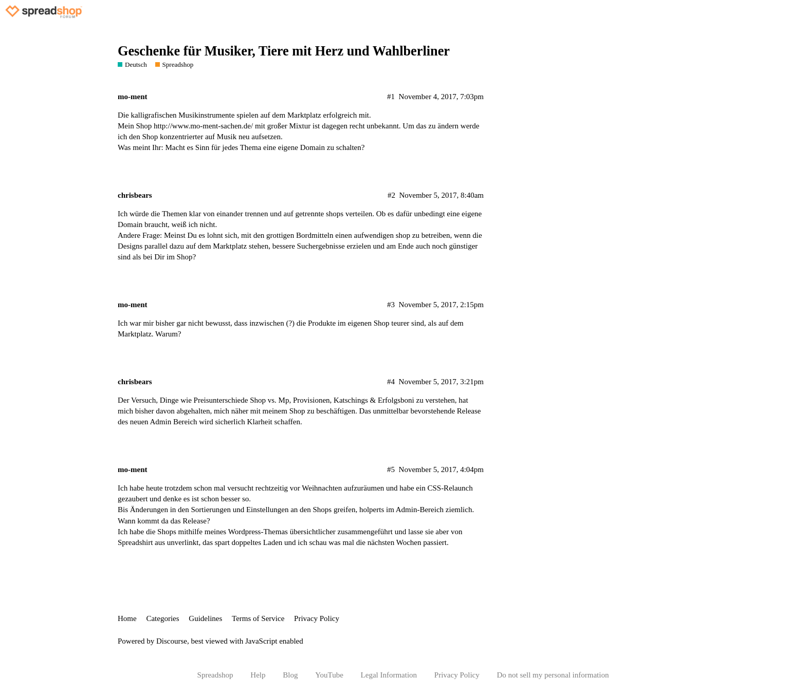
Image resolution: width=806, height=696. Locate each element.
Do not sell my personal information (553, 675)
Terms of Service (258, 618)
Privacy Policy (316, 618)
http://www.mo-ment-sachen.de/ (203, 126)
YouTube (329, 675)
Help (257, 675)
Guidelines (205, 618)
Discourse (171, 641)
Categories (162, 618)
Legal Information (389, 675)
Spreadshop (215, 675)
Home (127, 618)
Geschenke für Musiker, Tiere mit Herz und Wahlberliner (284, 51)
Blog (290, 675)
